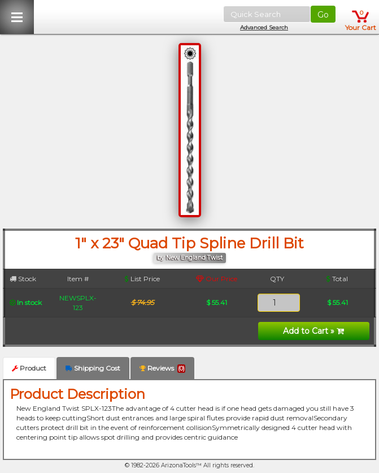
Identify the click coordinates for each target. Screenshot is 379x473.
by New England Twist (190, 257)
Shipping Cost (93, 368)
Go (323, 15)
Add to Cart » (313, 331)
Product (29, 368)
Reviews (162, 368)
